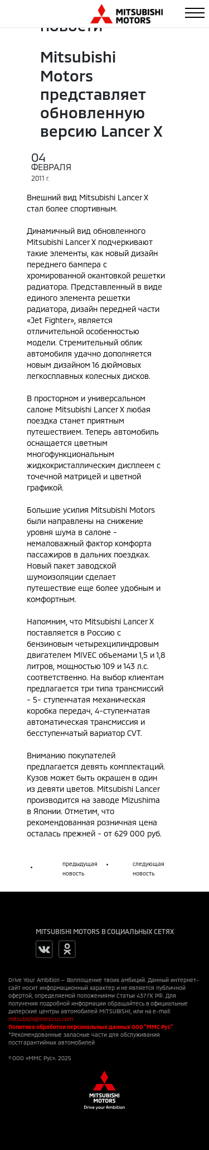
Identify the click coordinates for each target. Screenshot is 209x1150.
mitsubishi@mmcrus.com (40, 1019)
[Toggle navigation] (195, 12)
